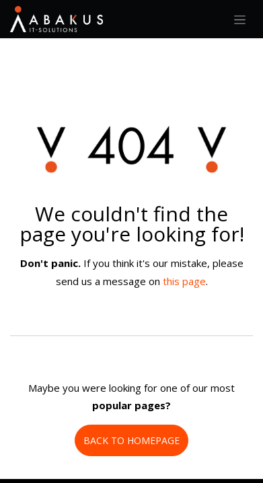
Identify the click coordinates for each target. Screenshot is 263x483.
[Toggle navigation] (240, 19)
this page (184, 281)
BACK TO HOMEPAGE (131, 440)
